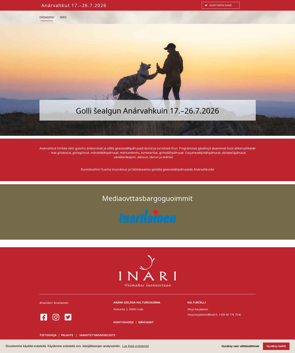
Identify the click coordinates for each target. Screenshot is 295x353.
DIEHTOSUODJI (123, 322)
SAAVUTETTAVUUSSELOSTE (97, 335)
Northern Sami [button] (220, 5)
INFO (63, 17)
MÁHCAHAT (146, 322)
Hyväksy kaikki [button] (276, 346)
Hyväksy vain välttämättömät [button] (240, 346)
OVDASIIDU (46, 17)
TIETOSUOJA (48, 335)
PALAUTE (67, 335)
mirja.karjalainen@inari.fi (202, 314)
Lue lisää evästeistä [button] (135, 346)
